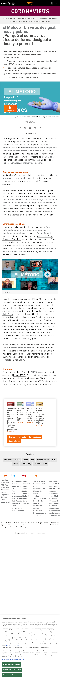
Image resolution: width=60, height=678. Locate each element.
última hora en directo (29, 77)
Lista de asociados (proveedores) (13, 659)
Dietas (15, 464)
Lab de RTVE (19, 375)
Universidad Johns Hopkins (15, 196)
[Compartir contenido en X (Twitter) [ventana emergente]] (25, 128)
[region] (30, 646)
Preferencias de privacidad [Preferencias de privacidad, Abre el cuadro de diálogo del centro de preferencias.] (12, 675)
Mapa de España (48, 73)
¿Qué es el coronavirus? (13, 73)
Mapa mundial (32, 73)
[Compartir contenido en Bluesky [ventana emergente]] (30, 128)
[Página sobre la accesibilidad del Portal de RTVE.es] (32, 523)
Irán (32, 460)
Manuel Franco (9, 190)
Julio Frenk (7, 314)
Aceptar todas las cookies (11, 664)
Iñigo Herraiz (8, 299)
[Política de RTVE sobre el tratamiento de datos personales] (9, 525)
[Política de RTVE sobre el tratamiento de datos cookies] (16, 525)
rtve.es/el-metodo (12, 70)
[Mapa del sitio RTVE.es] (40, 524)
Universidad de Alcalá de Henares (31, 193)
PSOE (17, 460)
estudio (5, 215)
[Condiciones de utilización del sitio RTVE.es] (2, 524)
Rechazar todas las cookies (12, 669)
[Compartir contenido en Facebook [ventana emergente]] (20, 128)
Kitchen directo (43, 460)
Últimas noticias (40, 464)
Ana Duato (8, 460)
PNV (54, 460)
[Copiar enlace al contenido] (39, 128)
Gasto (25, 460)
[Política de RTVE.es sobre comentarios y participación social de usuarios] (54, 524)
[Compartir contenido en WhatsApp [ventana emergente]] (34, 128)
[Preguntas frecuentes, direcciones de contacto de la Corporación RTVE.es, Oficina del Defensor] (46, 523)
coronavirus (7, 144)
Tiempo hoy (26, 464)
